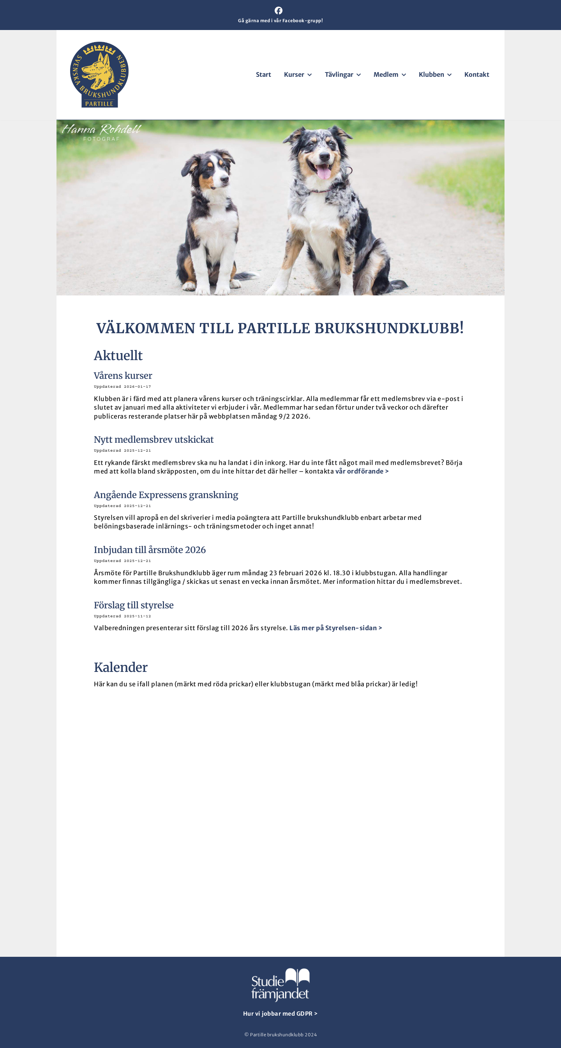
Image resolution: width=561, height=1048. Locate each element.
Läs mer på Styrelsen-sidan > (336, 628)
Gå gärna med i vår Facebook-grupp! (280, 20)
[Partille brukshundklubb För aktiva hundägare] (99, 75)
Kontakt (476, 74)
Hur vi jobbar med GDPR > (280, 1013)
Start (263, 74)
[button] (309, 75)
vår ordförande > (362, 471)
